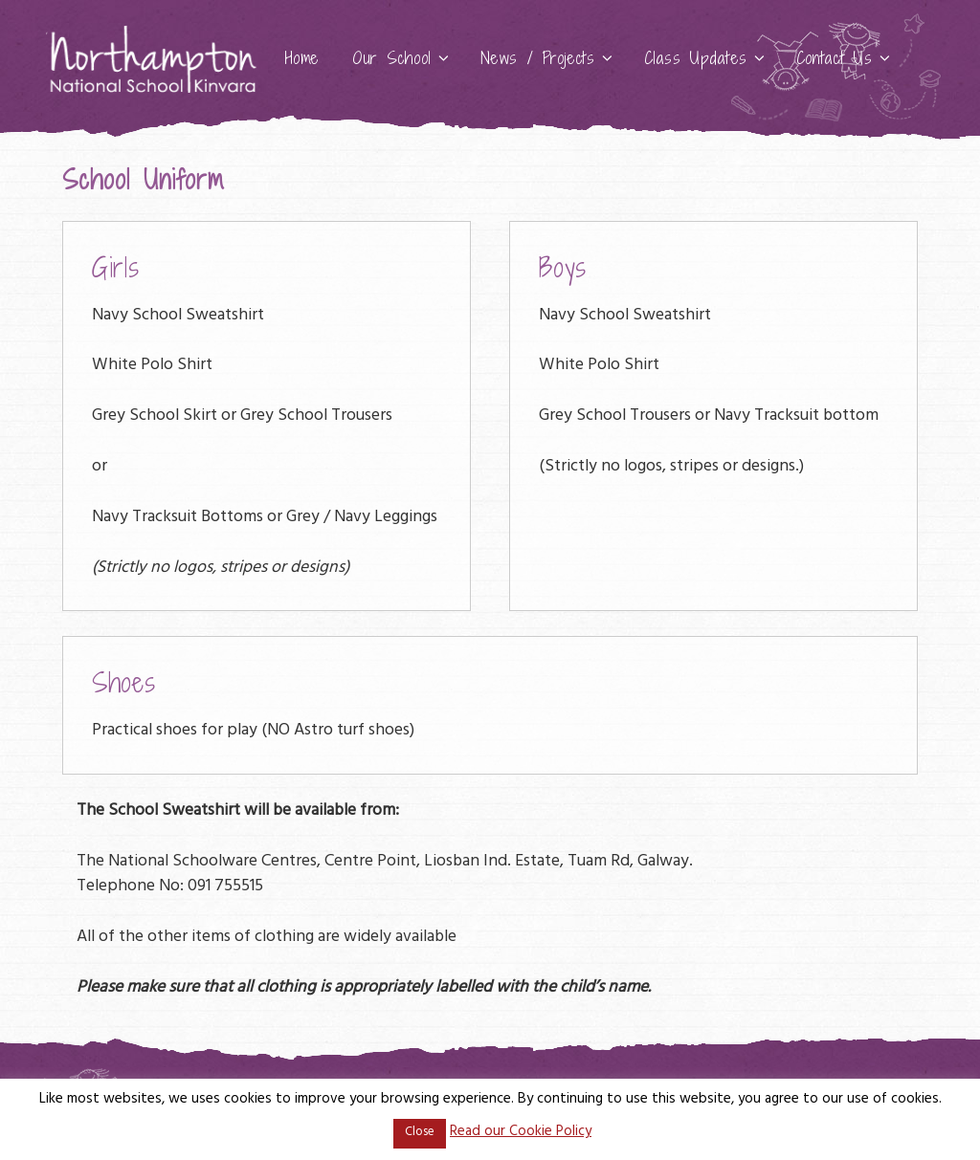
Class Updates (706, 58)
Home (302, 58)
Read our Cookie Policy (520, 1133)
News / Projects (547, 58)
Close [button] (419, 1133)
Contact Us (844, 58)
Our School (402, 58)
